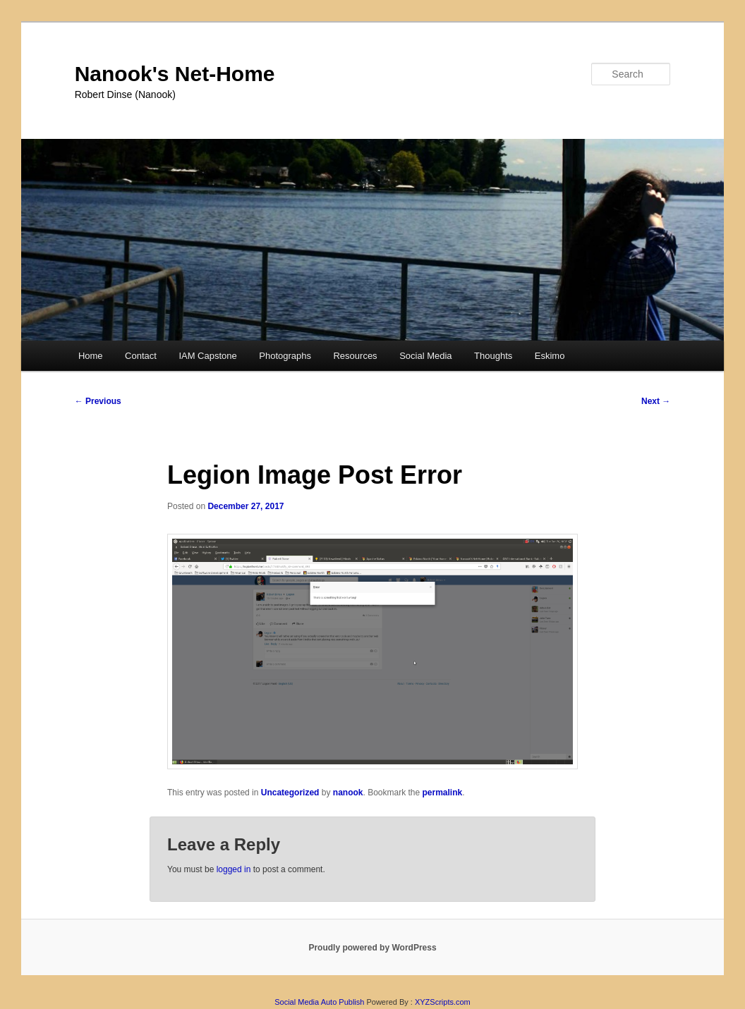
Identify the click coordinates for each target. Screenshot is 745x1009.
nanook (348, 792)
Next (655, 401)
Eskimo (550, 355)
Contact (141, 355)
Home (90, 355)
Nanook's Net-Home (175, 73)
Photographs (285, 355)
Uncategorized (290, 792)
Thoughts (493, 355)
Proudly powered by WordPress (372, 948)
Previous (98, 401)
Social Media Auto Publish (319, 1002)
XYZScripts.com (443, 1002)
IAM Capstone (207, 355)
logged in (234, 869)
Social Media (425, 355)
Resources (355, 355)
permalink (443, 792)
